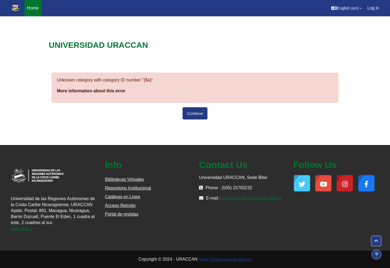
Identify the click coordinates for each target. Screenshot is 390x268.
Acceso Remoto (120, 205)
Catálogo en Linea (122, 196)
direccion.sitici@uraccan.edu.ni (252, 198)
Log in (373, 8)
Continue (195, 113)
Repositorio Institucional (128, 188)
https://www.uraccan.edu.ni (224, 259)
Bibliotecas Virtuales (124, 179)
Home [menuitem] (33, 8)
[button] (346, 8)
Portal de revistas (122, 214)
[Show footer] (376, 254)
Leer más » (21, 228)
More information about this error (91, 91)
